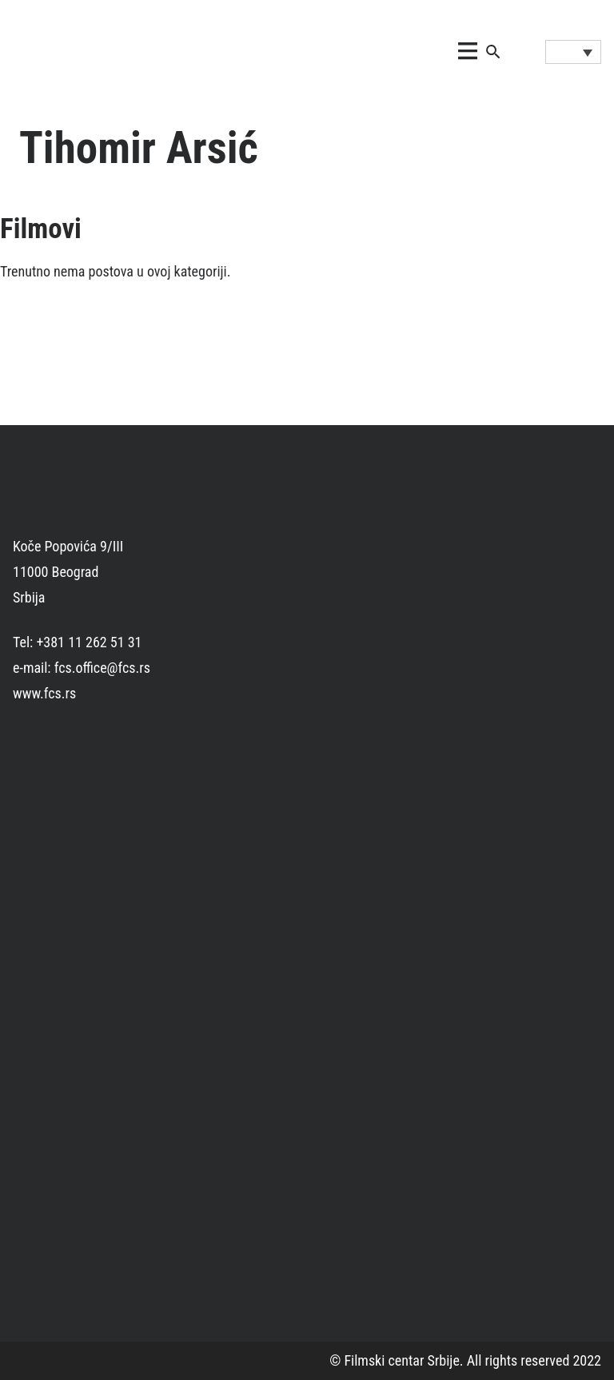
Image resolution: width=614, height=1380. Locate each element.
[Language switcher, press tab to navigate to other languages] (573, 52)
